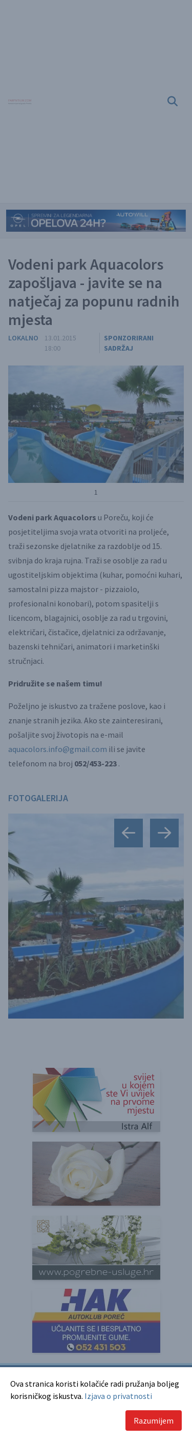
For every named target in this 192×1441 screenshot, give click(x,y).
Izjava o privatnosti (118, 1396)
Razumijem (154, 1420)
